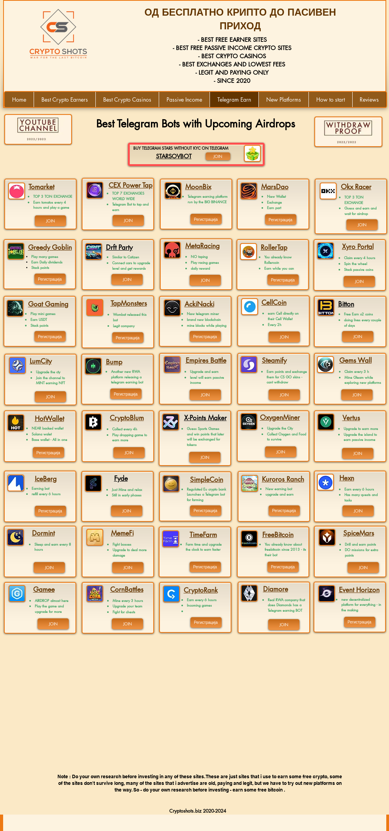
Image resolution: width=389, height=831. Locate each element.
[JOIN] (50, 220)
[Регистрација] (50, 279)
